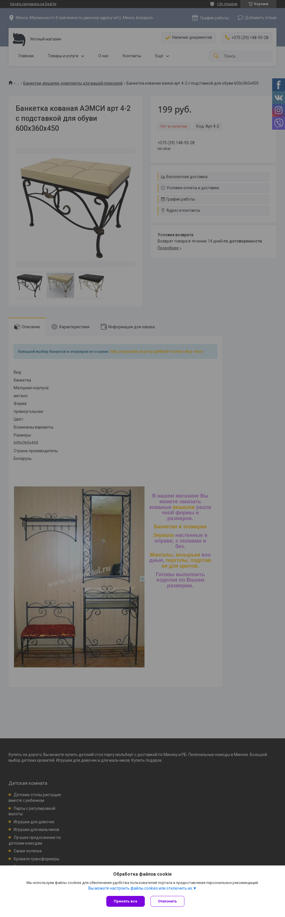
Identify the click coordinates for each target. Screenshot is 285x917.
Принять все (125, 901)
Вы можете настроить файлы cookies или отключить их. (140, 888)
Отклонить (167, 901)
